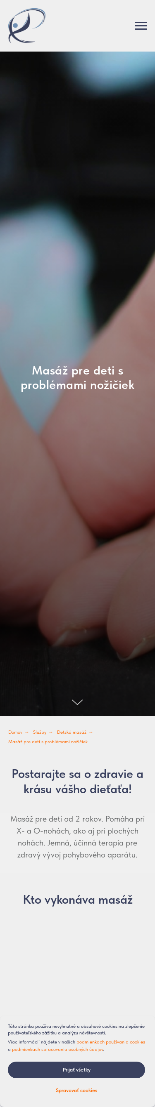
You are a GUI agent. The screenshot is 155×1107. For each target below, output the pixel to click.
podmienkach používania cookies (110, 1042)
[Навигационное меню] (141, 26)
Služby (39, 732)
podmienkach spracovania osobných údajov (57, 1049)
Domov (15, 732)
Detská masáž (71, 732)
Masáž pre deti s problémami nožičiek (48, 741)
